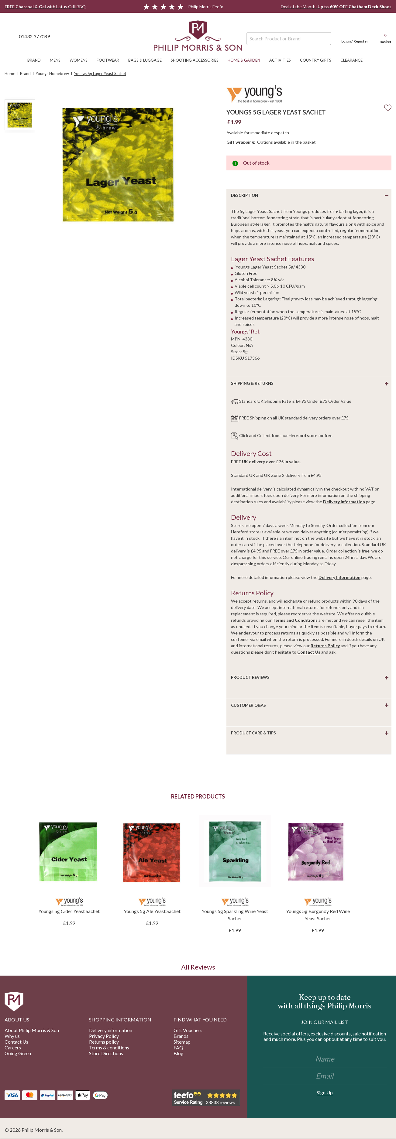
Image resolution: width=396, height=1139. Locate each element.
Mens (58, 60)
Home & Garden (247, 60)
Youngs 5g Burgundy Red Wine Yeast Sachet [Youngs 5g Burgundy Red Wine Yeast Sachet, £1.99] (318, 914)
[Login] (355, 36)
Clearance (354, 60)
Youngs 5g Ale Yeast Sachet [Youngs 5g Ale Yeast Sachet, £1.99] (152, 911)
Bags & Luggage (148, 60)
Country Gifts (318, 60)
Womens (82, 60)
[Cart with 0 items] (382, 36)
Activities (283, 60)
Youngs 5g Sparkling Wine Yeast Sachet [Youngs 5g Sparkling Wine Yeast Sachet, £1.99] (234, 914)
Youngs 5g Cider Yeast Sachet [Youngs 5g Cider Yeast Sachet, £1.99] (69, 911)
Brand (37, 60)
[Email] (325, 1076)
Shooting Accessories (198, 60)
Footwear (111, 60)
